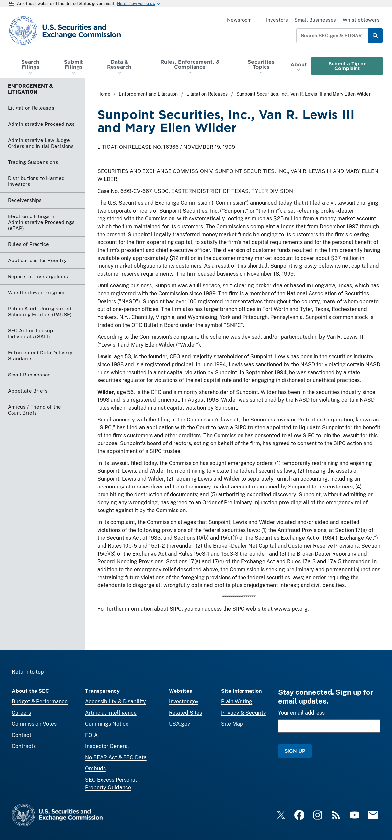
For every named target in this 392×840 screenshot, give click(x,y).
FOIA (91, 735)
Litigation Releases (207, 94)
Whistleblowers (361, 20)
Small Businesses (315, 20)
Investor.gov (183, 701)
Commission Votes (34, 724)
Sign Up (295, 751)
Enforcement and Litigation (148, 94)
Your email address (301, 713)
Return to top (28, 672)
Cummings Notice (106, 724)
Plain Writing (236, 701)
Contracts (24, 746)
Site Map (232, 724)
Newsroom (239, 20)
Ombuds (95, 768)
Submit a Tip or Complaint (347, 66)
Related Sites (185, 713)
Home (103, 94)
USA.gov (179, 724)
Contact (21, 735)
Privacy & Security (243, 713)
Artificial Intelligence (111, 713)
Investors (277, 20)
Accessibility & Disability (115, 701)
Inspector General (107, 746)
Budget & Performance (40, 701)
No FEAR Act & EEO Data (116, 757)
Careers (21, 713)
